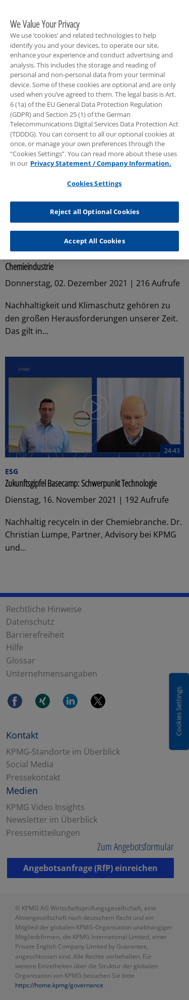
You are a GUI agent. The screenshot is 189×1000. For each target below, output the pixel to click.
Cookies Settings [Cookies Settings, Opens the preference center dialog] (94, 180)
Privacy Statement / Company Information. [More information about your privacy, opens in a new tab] (100, 160)
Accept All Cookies (94, 238)
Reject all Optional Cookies (95, 209)
